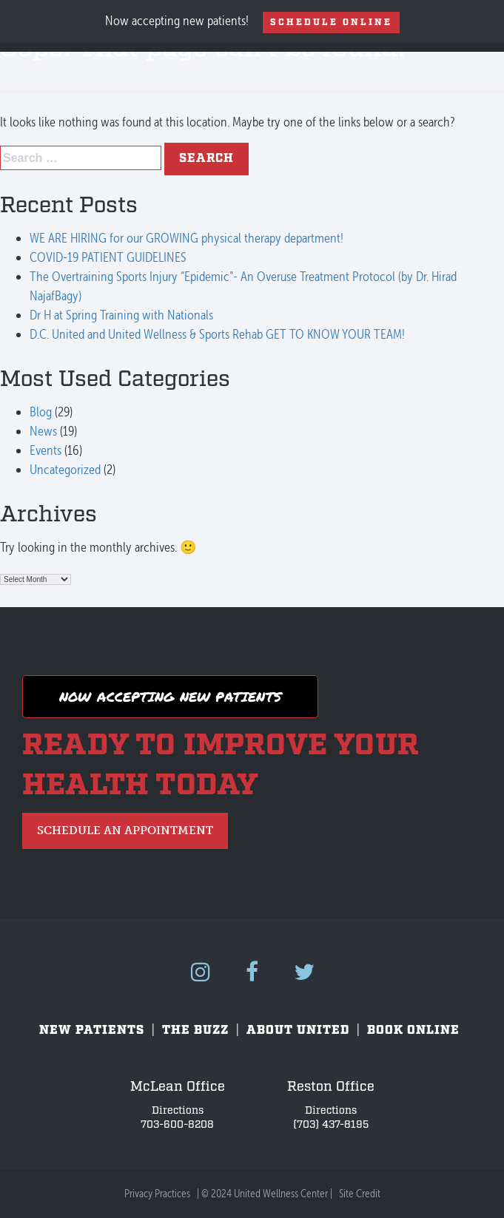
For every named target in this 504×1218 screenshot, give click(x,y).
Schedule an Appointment (125, 830)
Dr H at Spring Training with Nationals (121, 314)
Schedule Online (331, 22)
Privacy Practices (157, 1193)
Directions (178, 1110)
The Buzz (195, 1030)
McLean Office (177, 1086)
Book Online (413, 1030)
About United (297, 1030)
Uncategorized (65, 469)
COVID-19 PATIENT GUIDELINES (108, 257)
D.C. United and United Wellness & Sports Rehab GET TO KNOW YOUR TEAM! (217, 334)
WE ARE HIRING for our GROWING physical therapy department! (186, 238)
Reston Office (330, 1086)
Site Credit (359, 1193)
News (43, 431)
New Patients (91, 1030)
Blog (41, 411)
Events (45, 450)
